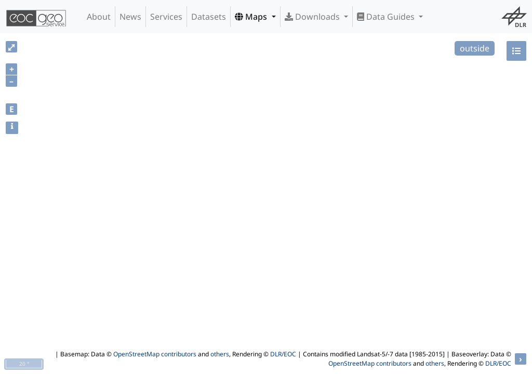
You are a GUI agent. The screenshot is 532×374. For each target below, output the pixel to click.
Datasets (208, 16)
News (130, 16)
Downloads (313, 16)
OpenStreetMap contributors (154, 354)
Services (166, 16)
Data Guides (387, 16)
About (99, 16)
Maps (252, 16)
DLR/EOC (283, 354)
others (219, 354)
